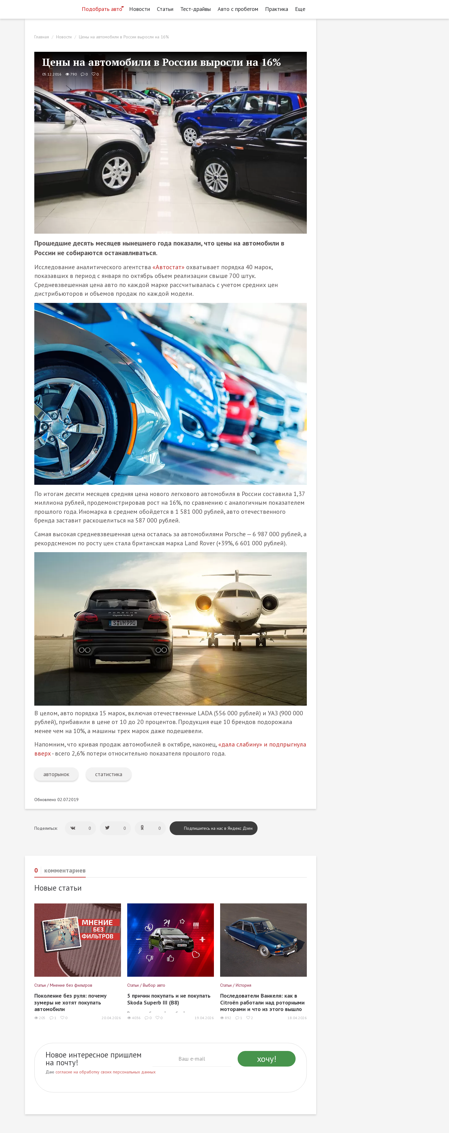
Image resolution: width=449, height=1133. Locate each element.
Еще (302, 8)
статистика (108, 774)
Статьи (165, 8)
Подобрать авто (102, 8)
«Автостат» (168, 267)
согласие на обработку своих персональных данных (106, 1072)
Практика (276, 8)
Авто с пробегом (238, 8)
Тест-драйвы (195, 8)
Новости (139, 8)
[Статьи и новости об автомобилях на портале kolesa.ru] (51, 8)
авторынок (56, 774)
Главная (41, 37)
